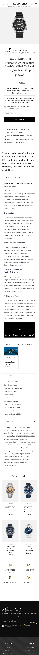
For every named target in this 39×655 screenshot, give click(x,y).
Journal (8, 366)
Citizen (10, 504)
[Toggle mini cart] (36, 4)
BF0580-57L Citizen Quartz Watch (28, 548)
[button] (19, 178)
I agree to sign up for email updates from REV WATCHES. (17, 626)
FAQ (8, 647)
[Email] (12, 621)
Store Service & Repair (30, 650)
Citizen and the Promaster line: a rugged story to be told (11, 361)
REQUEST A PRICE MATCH (16, 142)
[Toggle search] (7, 4)
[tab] (18, 41)
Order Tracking (30, 647)
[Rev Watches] (20, 4)
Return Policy (8, 650)
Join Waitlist (19, 119)
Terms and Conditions (8, 653)
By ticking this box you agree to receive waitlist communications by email (19, 107)
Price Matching (30, 653)
